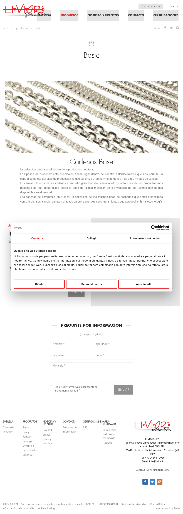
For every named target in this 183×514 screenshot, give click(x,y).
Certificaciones (165, 16)
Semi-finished (30, 451)
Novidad (47, 430)
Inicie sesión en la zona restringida (110, 434)
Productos (67, 16)
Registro (107, 443)
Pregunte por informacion (70, 430)
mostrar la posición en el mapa (152, 471)
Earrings (27, 442)
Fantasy (27, 437)
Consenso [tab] (37, 238)
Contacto (135, 16)
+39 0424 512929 (155, 458)
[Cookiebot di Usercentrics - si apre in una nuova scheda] (153, 228)
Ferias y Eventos (47, 442)
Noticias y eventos (102, 16)
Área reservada (150, 6)
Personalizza (91, 284)
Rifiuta (39, 284)
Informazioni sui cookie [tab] (145, 238)
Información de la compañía (18, 509)
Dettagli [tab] (91, 238)
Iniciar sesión (76, 291)
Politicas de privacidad (134, 505)
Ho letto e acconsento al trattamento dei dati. (73, 389)
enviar (123, 390)
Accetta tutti (144, 284)
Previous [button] (11, 74)
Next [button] (171, 74)
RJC (85, 428)
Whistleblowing (46, 509)
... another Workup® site (166, 509)
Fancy (26, 433)
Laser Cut (28, 455)
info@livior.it (156, 462)
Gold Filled (28, 446)
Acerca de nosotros (8, 430)
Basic (26, 428)
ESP (175, 6)
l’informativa (71, 387)
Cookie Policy (157, 505)
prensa (47, 435)
